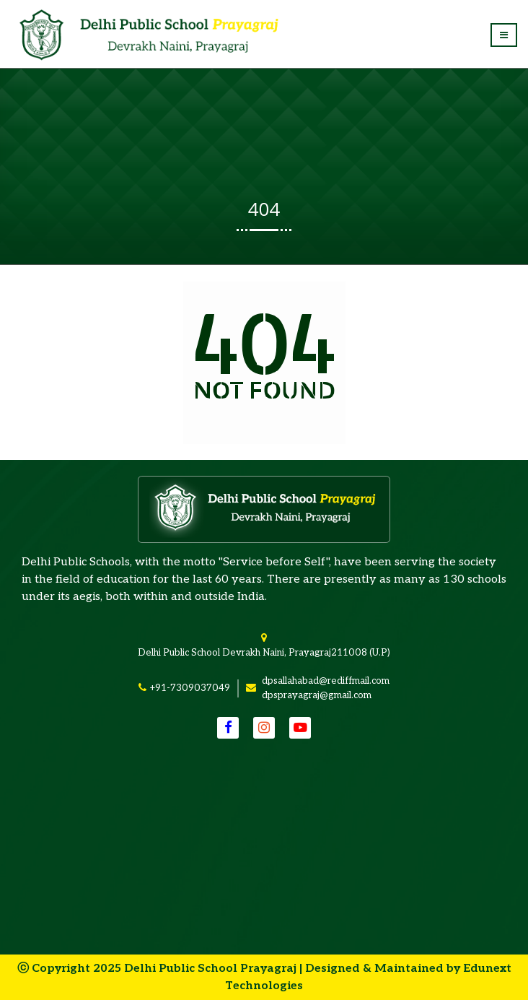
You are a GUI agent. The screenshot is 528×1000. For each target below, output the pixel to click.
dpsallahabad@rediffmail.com (326, 681)
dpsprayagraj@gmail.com (316, 695)
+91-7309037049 (189, 688)
